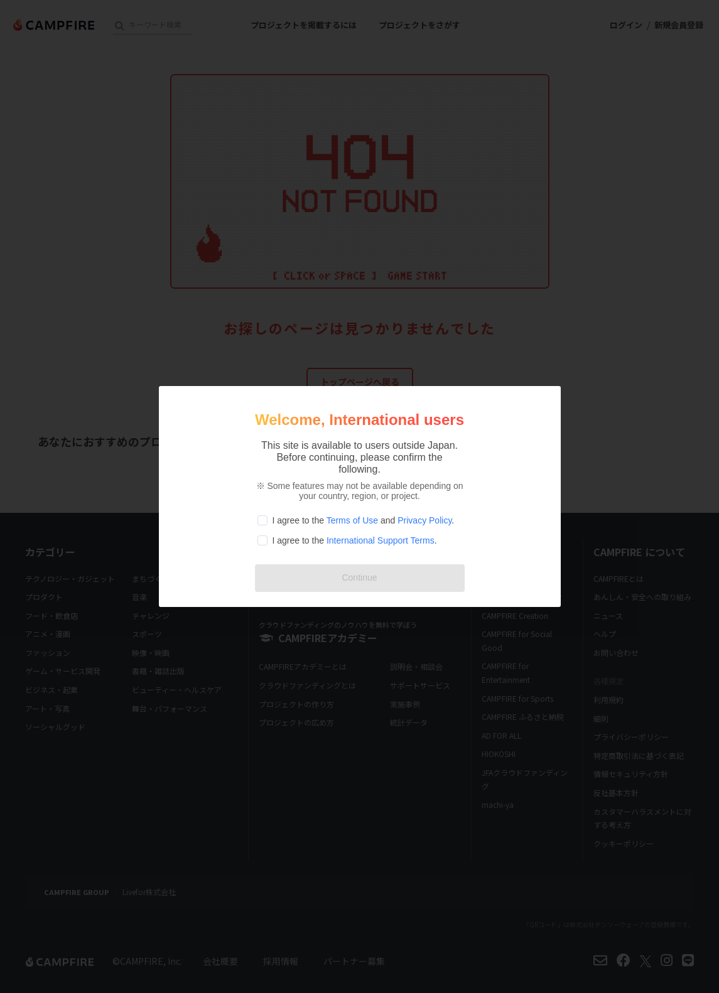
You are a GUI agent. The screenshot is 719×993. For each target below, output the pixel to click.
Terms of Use (352, 520)
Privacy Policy (424, 520)
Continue (359, 577)
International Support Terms (381, 540)
